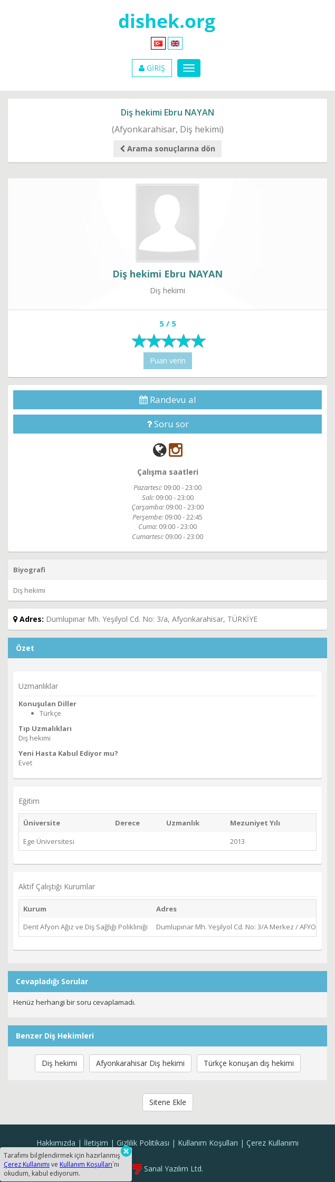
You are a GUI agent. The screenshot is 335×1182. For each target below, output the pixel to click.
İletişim (96, 1143)
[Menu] (188, 68)
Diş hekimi (59, 1063)
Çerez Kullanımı (272, 1143)
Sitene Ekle (167, 1102)
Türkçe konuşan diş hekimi (249, 1063)
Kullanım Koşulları (208, 1143)
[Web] (160, 449)
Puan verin (168, 360)
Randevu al (167, 399)
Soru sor (168, 424)
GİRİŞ (152, 68)
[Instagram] (176, 449)
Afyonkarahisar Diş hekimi (140, 1063)
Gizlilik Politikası (143, 1143)
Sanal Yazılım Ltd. (167, 1169)
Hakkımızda (55, 1143)
